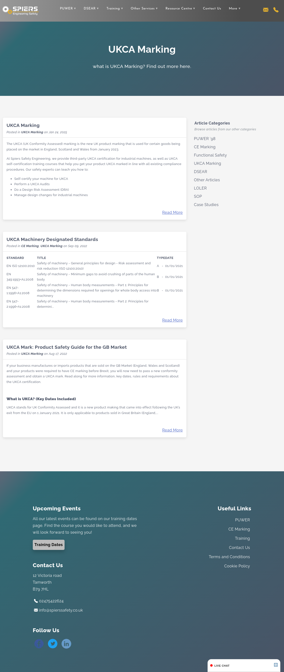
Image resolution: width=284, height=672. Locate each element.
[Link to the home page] (20, 10)
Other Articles (207, 180)
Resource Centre (179, 8)
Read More (172, 212)
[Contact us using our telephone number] (276, 11)
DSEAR (90, 8)
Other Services (143, 8)
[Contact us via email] (265, 11)
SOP (198, 196)
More (233, 8)
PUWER (66, 8)
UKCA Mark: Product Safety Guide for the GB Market (67, 347)
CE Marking (30, 246)
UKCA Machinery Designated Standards (52, 239)
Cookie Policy (237, 566)
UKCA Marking (23, 125)
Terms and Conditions (229, 557)
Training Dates (48, 544)
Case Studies (206, 204)
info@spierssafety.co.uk (58, 610)
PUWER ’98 (205, 138)
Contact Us (212, 8)
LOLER (200, 188)
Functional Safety (210, 155)
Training (113, 8)
